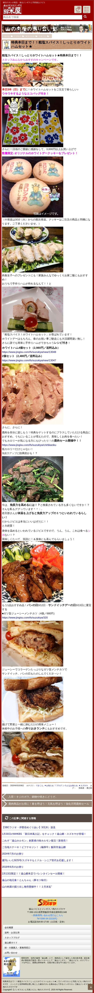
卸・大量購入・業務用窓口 (17, 947)
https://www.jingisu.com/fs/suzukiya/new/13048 (29, 352)
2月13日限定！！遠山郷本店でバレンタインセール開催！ (33, 873)
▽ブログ (58, 786)
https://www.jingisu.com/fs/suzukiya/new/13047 (29, 360)
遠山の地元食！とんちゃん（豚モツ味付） (25, 880)
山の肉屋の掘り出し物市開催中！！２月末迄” (27, 886)
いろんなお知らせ (70, 786)
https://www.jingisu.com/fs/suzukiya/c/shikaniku (29, 445)
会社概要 (9, 927)
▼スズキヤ (83, 786)
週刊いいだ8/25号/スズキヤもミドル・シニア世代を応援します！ (38, 860)
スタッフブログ (12, 937)
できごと (39, 786)
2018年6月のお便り (13, 867)
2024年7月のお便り (13, 853)
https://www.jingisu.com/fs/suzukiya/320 (25, 617)
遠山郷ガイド (11, 942)
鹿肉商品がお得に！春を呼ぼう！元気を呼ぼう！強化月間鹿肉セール (48, 803)
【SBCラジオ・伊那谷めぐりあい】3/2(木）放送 (28, 827)
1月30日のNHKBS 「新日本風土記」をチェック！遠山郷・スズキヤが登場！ (44, 834)
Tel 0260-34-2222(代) (47, 918)
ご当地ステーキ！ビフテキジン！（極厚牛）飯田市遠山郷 (34, 847)
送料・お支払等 (12, 932)
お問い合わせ (11, 952)
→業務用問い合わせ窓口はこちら (47, 915)
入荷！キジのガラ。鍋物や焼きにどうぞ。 (33, 796)
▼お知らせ (49, 786)
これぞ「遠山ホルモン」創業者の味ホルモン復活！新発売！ (35, 840)
